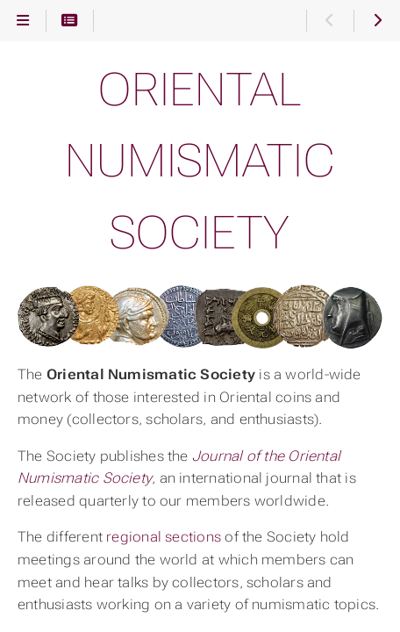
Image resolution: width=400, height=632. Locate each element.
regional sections (163, 536)
